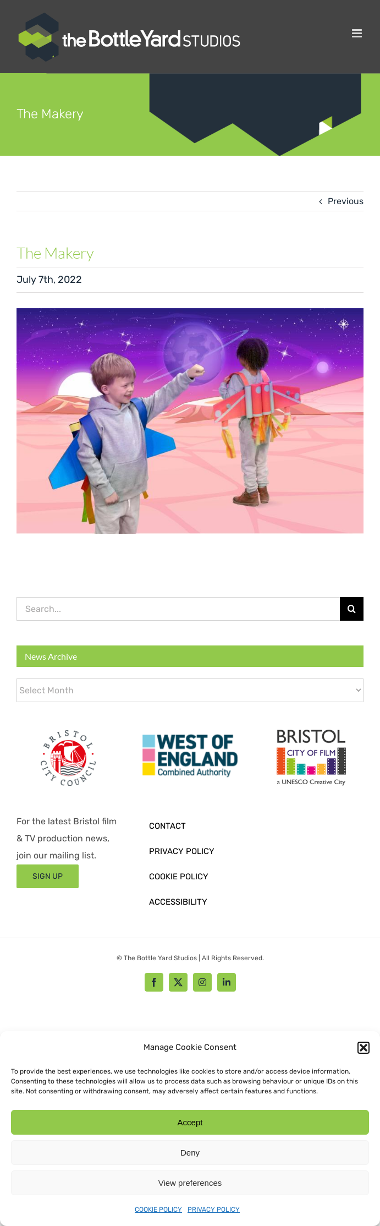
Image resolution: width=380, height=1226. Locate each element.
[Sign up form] (47, 876)
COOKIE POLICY (158, 1209)
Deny (190, 1152)
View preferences (190, 1182)
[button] (363, 1047)
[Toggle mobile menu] (358, 33)
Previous (346, 201)
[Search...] (178, 609)
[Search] (352, 609)
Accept (190, 1122)
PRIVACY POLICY (214, 1209)
